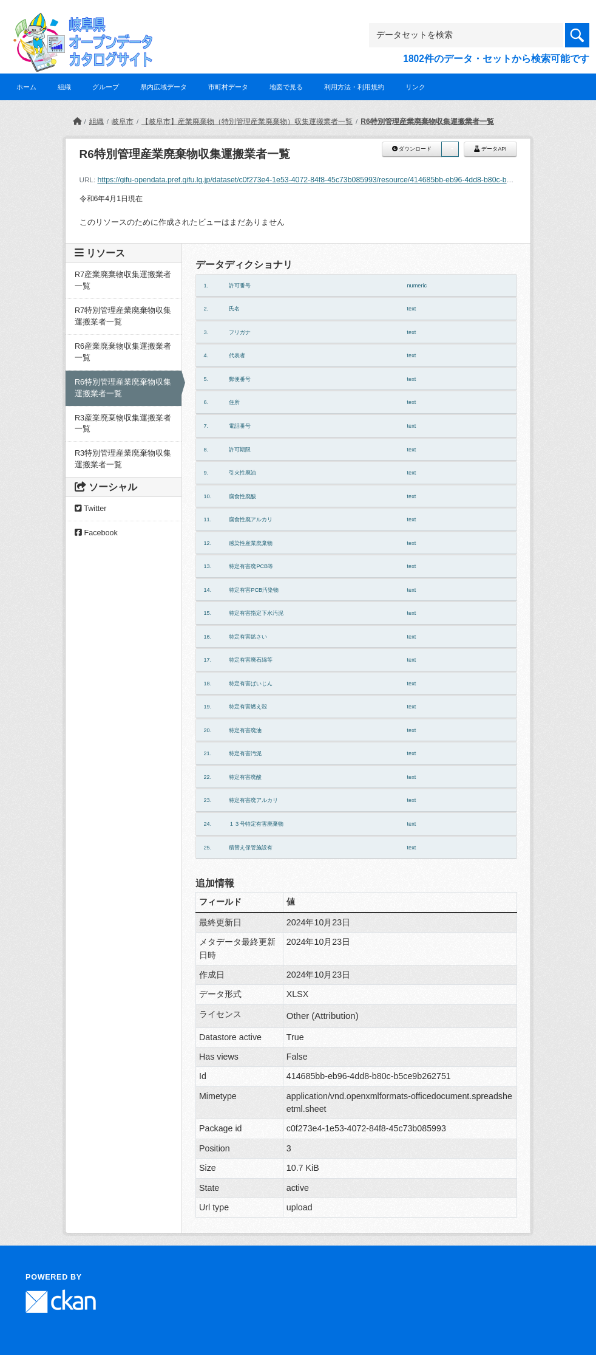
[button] (449, 149)
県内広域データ (163, 87)
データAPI (490, 149)
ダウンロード (412, 149)
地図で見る (286, 87)
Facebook (96, 533)
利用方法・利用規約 (354, 87)
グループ (105, 87)
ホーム (26, 87)
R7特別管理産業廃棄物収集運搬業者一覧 (123, 316)
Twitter (90, 508)
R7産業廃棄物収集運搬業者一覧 (123, 280)
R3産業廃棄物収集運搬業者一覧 (123, 424)
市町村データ (228, 87)
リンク (415, 87)
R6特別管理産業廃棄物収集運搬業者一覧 (427, 121)
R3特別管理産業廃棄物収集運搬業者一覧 (123, 459)
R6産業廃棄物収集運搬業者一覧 (123, 352)
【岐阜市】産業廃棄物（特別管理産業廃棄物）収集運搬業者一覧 (247, 121)
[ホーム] (77, 121)
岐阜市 (123, 121)
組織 (64, 87)
